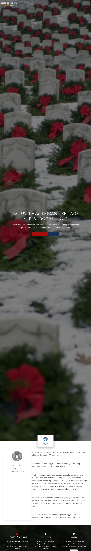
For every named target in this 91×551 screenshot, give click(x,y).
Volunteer (54, 234)
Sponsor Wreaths (39, 234)
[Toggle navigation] (89, 4)
